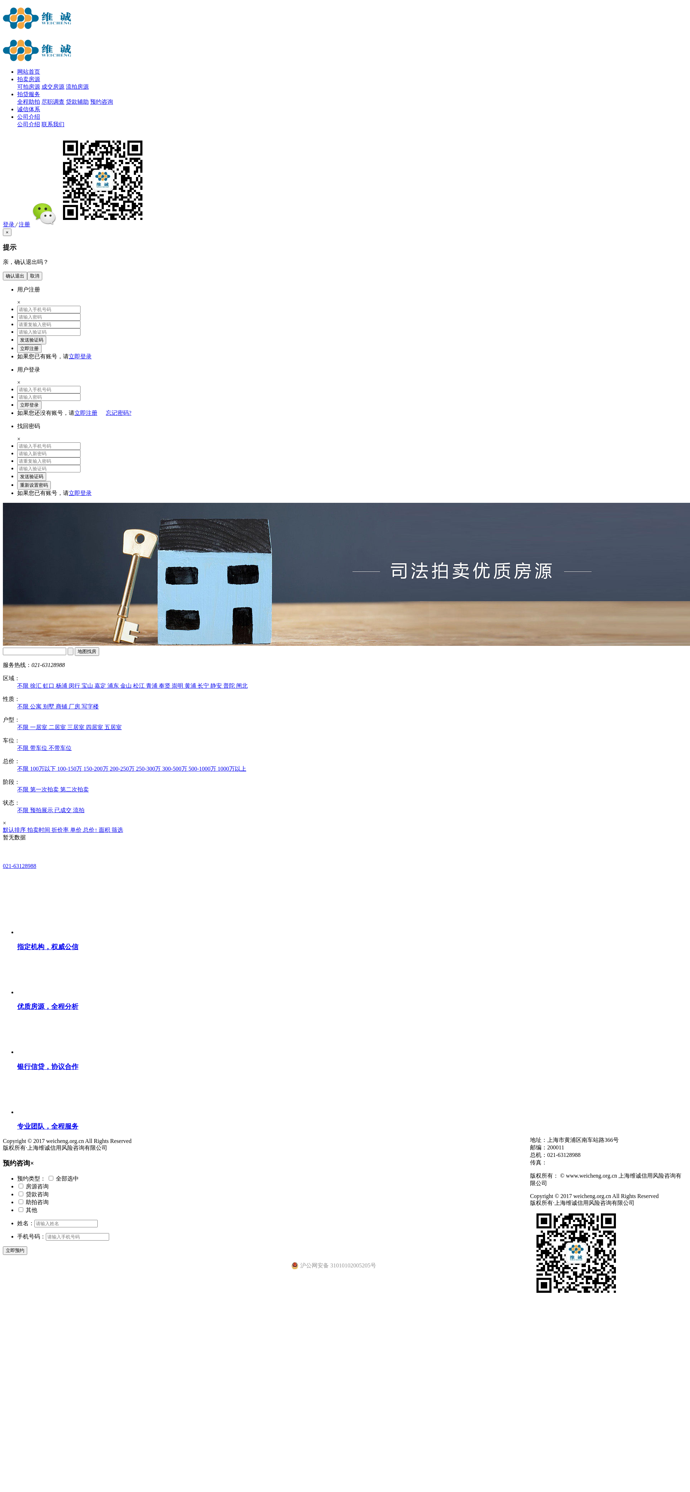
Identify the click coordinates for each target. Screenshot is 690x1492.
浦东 (113, 686)
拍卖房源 (28, 79)
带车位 (39, 748)
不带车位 (60, 748)
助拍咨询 (37, 1202)
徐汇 (36, 686)
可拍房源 (28, 87)
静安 (216, 686)
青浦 (152, 686)
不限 (23, 686)
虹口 (49, 686)
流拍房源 (77, 87)
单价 (76, 830)
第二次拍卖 (74, 789)
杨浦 (62, 686)
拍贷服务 (28, 94)
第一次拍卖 (45, 789)
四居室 (95, 727)
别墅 (49, 706)
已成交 (63, 810)
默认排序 (15, 830)
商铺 (62, 706)
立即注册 (85, 413)
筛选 (117, 830)
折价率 (61, 830)
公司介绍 (28, 117)
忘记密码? (118, 413)
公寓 (36, 706)
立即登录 (80, 356)
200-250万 (123, 769)
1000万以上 (232, 769)
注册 (24, 224)
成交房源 (53, 87)
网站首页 (28, 72)
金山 (126, 686)
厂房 (75, 706)
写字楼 (90, 706)
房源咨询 (37, 1186)
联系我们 (53, 124)
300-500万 (175, 769)
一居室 (39, 727)
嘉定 (100, 686)
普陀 (229, 686)
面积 (105, 830)
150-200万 (96, 769)
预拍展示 (42, 810)
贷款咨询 (37, 1194)
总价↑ (91, 830)
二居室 (58, 727)
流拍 (78, 810)
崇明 (178, 686)
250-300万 (149, 769)
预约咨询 (101, 102)
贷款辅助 (77, 102)
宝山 (88, 686)
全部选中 (67, 1179)
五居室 (113, 727)
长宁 (204, 686)
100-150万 (70, 769)
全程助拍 (28, 102)
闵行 (75, 686)
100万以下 (43, 769)
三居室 (76, 727)
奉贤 (165, 686)
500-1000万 (203, 769)
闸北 (242, 686)
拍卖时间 (39, 830)
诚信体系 (28, 109)
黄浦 (191, 686)
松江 (139, 686)
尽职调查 (53, 102)
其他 (31, 1210)
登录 (9, 224)
